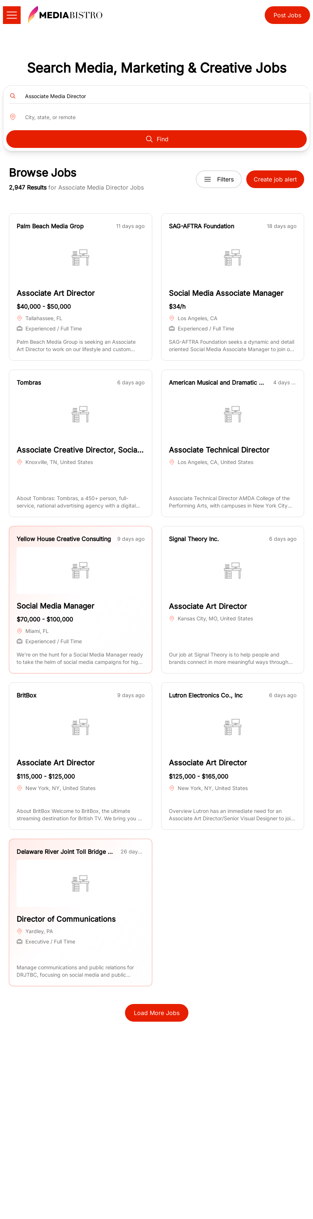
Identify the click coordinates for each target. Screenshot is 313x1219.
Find (156, 139)
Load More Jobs (157, 1013)
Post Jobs (287, 15)
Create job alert (275, 179)
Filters (219, 179)
